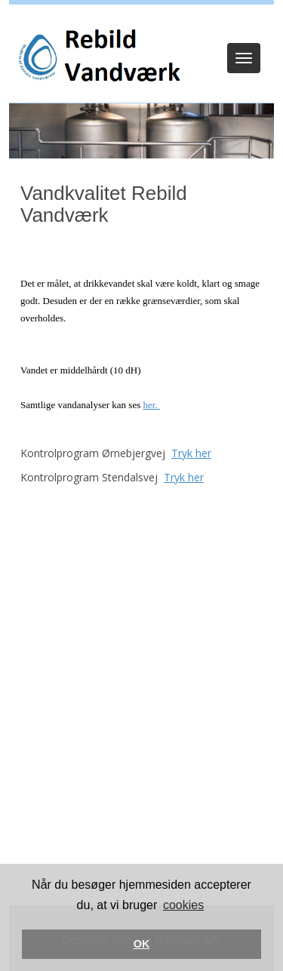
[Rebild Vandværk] (97, 58)
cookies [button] (183, 905)
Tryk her (191, 453)
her (149, 404)
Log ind (141, 24)
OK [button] (142, 944)
